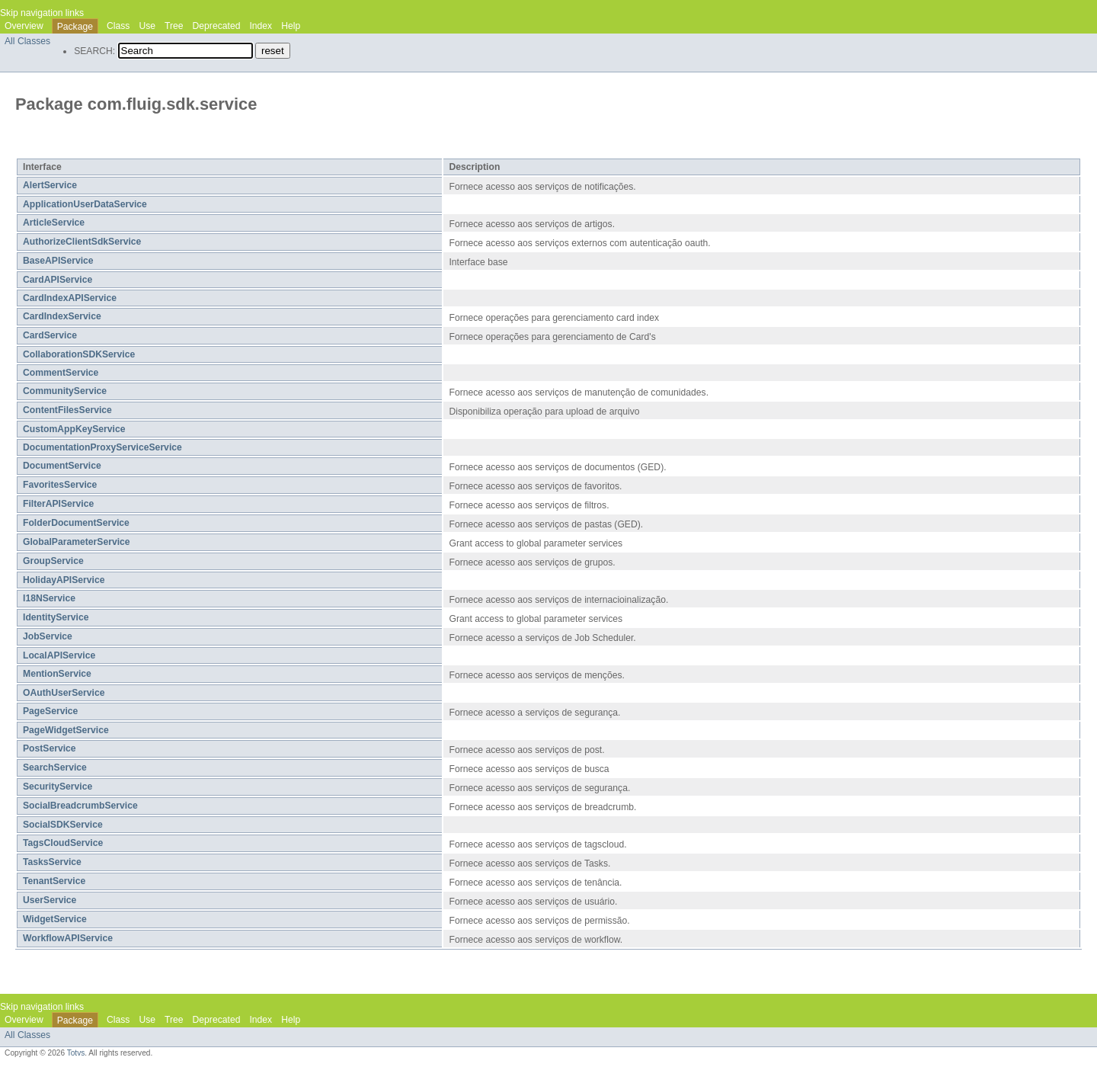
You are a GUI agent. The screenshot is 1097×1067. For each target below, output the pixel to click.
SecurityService (57, 786)
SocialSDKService (63, 824)
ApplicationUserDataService (85, 204)
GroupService (53, 561)
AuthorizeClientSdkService (82, 241)
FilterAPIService (58, 503)
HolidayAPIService (63, 580)
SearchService (55, 767)
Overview (24, 26)
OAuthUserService (63, 692)
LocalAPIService (59, 655)
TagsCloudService (63, 843)
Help (290, 26)
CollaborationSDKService (79, 354)
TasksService (52, 862)
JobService (47, 636)
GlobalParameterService (76, 542)
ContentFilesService (67, 410)
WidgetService (55, 919)
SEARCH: (94, 51)
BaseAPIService (58, 260)
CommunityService (65, 391)
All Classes (27, 41)
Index (260, 26)
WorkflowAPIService (68, 938)
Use (147, 26)
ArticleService (54, 222)
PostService (49, 748)
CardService (50, 335)
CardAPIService (57, 279)
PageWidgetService (66, 730)
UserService (49, 900)
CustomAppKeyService (74, 429)
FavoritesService (60, 484)
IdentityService (55, 617)
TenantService (54, 881)
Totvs (76, 1053)
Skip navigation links (42, 13)
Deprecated (217, 26)
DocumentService (62, 465)
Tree (174, 26)
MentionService (57, 673)
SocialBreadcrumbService (80, 805)
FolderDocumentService (76, 522)
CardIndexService (62, 316)
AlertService (50, 185)
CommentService (60, 372)
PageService (50, 711)
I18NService (49, 598)
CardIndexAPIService (70, 298)
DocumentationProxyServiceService (102, 447)
